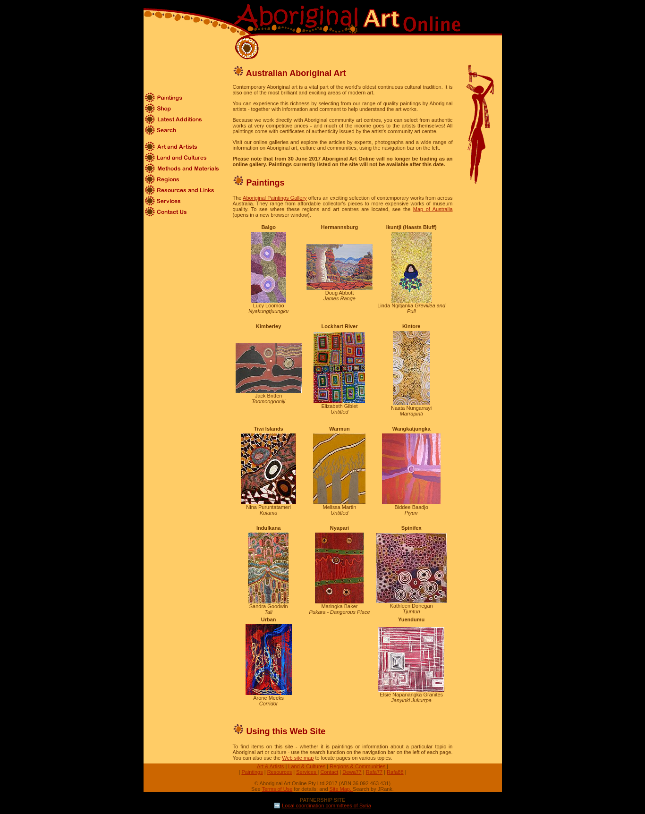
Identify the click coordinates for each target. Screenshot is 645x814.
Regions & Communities (358, 766)
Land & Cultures (306, 766)
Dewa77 (351, 772)
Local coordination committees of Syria (326, 805)
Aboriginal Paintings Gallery (274, 198)
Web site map (298, 758)
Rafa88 (395, 772)
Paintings (252, 772)
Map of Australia (433, 209)
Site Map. (341, 789)
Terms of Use (277, 789)
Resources (279, 772)
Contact (329, 772)
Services (306, 772)
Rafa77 (374, 772)
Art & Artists (270, 766)
